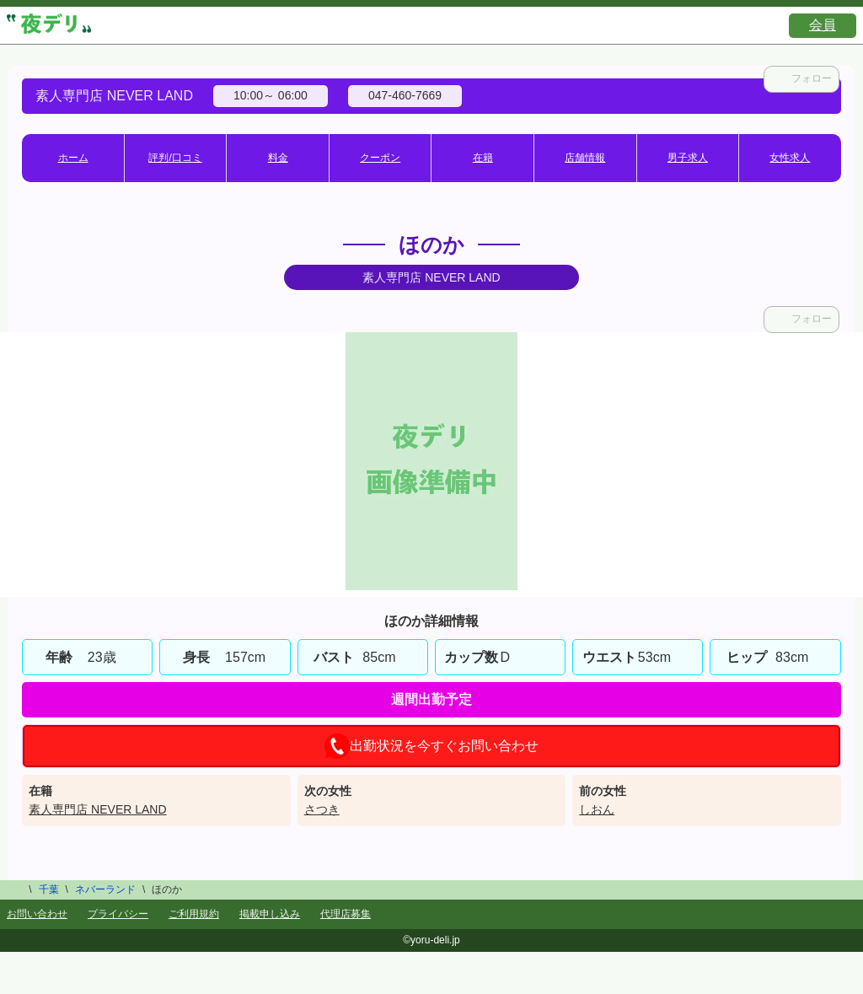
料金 (278, 158)
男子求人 (687, 158)
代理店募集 (345, 914)
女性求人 (789, 158)
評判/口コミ (174, 158)
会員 (822, 25)
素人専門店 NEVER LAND (97, 809)
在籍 (483, 158)
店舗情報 (585, 158)
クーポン (380, 158)
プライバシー (118, 914)
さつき (322, 809)
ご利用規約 (194, 914)
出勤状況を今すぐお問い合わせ (431, 746)
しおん (596, 809)
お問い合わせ (37, 914)
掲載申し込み (269, 914)
